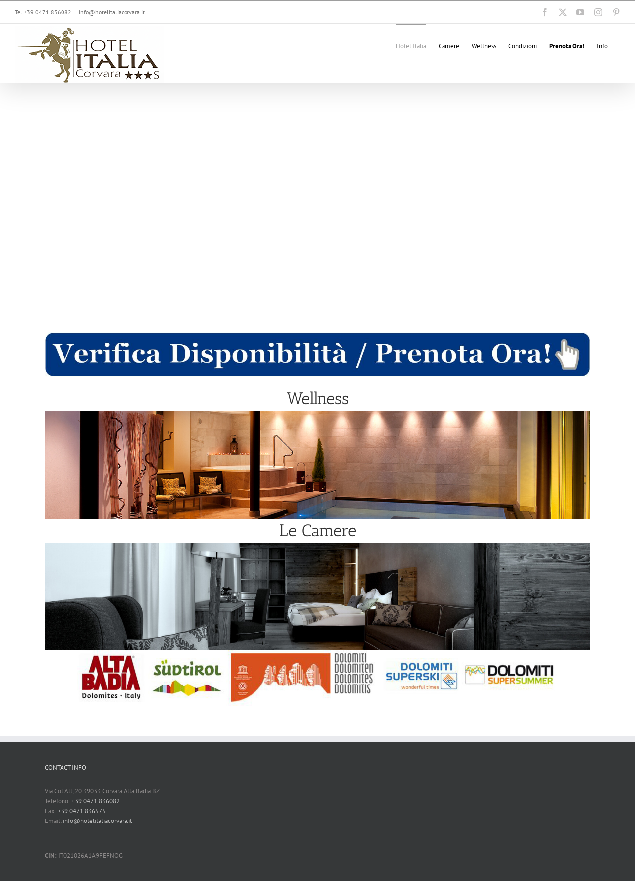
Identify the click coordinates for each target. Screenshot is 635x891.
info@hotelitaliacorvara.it (112, 12)
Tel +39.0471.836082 (43, 12)
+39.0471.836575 (82, 811)
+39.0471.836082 (95, 801)
